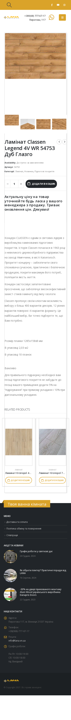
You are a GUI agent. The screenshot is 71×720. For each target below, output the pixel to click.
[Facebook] (52, 5)
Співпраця (12, 535)
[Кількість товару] (14, 184)
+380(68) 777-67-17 (34, 15)
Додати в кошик (43, 183)
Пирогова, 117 (37, 19)
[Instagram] (64, 5)
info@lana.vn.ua (17, 640)
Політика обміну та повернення (23, 528)
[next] (64, 141)
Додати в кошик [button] (20, 480)
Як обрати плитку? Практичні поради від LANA (43, 572)
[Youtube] (58, 5)
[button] (9, 4)
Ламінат (19, 171)
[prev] (59, 141)
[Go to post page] (10, 556)
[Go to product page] (18, 442)
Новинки (28, 171)
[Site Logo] (11, 17)
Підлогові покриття (44, 171)
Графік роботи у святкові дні (36, 551)
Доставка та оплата (17, 521)
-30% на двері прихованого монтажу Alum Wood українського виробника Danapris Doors (40, 592)
